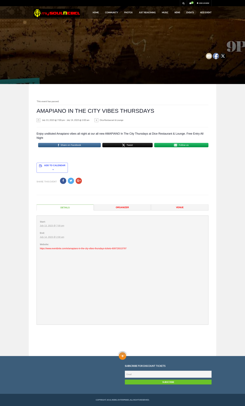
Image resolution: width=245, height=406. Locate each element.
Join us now (201, 3)
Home (96, 12)
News (177, 12)
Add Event (206, 12)
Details (65, 207)
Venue (180, 207)
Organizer (122, 207)
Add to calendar (54, 165)
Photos (128, 12)
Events (190, 12)
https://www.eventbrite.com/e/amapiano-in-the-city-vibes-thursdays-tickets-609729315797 (83, 248)
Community (111, 12)
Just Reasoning (147, 12)
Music (165, 12)
